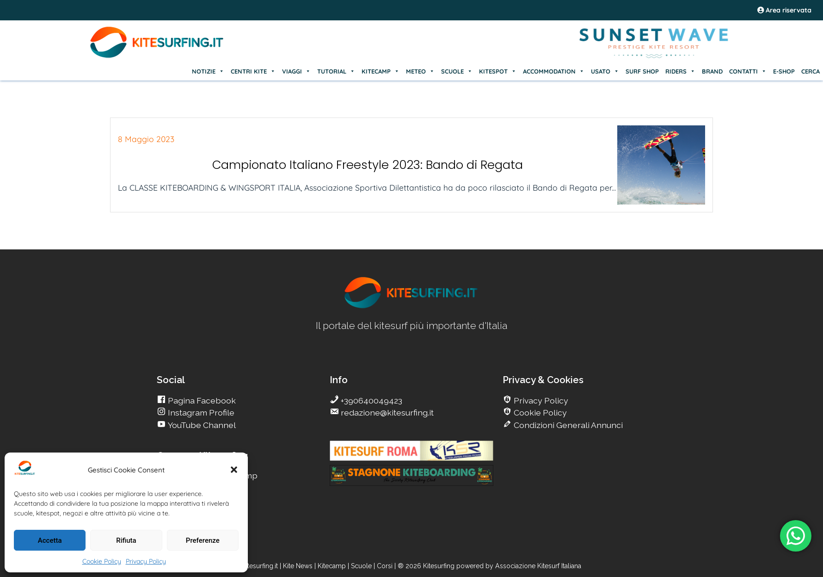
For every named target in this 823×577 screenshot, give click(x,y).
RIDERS (680, 71)
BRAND (712, 71)
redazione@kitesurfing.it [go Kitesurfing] (386, 412)
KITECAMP (380, 71)
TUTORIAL (336, 71)
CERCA (810, 71)
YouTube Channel (201, 425)
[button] (234, 469)
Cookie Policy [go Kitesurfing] (539, 412)
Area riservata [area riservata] (784, 10)
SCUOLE (457, 71)
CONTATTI (748, 71)
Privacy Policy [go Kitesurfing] (540, 400)
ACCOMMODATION (553, 71)
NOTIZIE (208, 71)
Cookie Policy (101, 561)
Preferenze (203, 540)
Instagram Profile (200, 412)
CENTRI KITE (253, 71)
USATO (605, 71)
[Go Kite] (157, 56)
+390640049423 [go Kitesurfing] (370, 400)
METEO (420, 71)
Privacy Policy (146, 561)
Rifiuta (126, 540)
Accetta (50, 540)
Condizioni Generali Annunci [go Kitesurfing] (567, 425)
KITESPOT (497, 71)
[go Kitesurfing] (411, 306)
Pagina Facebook (201, 400)
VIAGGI (296, 71)
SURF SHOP (642, 71)
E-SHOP (784, 71)
